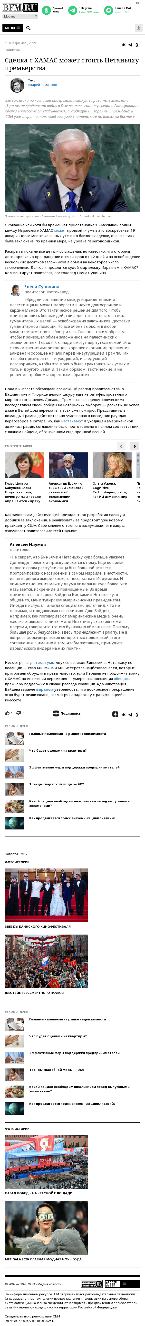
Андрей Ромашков (42, 84)
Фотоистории (17, 862)
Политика (12, 50)
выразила (44, 689)
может (60, 230)
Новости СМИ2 (16, 854)
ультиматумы (42, 662)
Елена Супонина (41, 286)
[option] (24, 477)
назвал (81, 399)
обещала (122, 678)
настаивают (72, 421)
